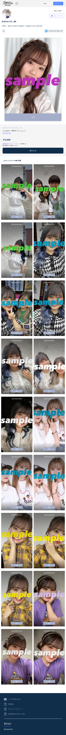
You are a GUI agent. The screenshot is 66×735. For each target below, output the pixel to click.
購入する (33, 151)
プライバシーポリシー (14, 143)
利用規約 (5, 143)
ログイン (58, 3)
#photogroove (7, 133)
